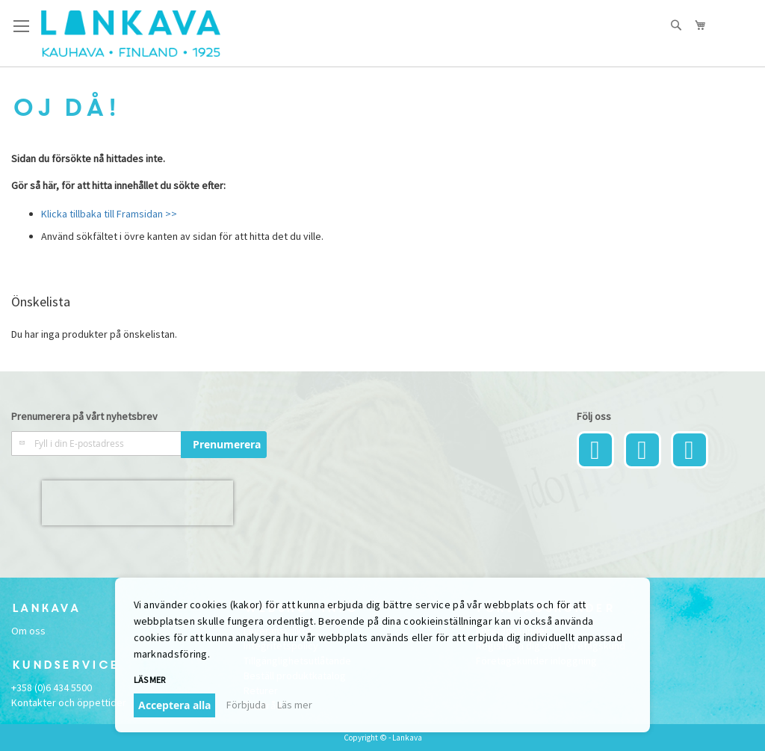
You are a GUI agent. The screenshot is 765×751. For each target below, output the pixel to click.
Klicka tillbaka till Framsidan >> (109, 213)
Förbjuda (246, 704)
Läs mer (149, 679)
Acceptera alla (174, 705)
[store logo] (130, 33)
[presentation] (137, 502)
